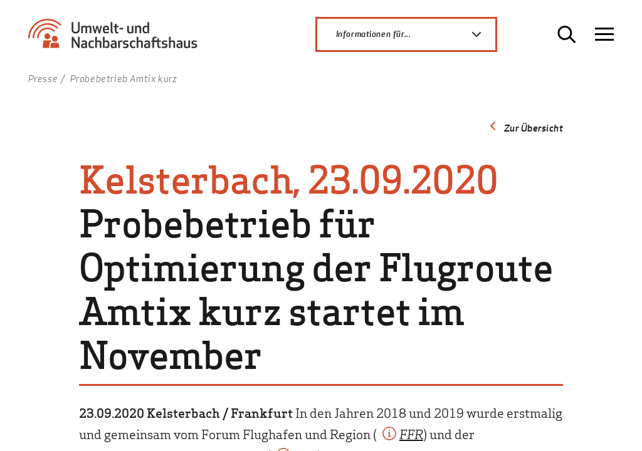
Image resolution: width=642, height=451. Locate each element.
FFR (411, 433)
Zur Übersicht (534, 128)
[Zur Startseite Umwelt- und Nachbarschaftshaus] (117, 39)
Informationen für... (415, 34)
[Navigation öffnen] (604, 34)
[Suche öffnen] (567, 34)
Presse (43, 78)
